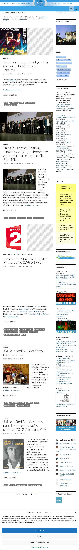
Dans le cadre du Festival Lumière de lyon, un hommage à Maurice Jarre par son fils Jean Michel (25, 154)
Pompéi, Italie (61, 158)
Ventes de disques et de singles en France (64, 371)
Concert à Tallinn (63, 131)
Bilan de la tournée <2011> (65, 349)
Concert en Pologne (64, 134)
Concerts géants (9, 254)
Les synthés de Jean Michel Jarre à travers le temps (65, 312)
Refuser (39, 536)
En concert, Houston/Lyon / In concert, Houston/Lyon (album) (25, 66)
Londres (33, 314)
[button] (76, 512)
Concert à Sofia (62, 138)
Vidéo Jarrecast (10, 105)
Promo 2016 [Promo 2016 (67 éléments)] (62, 66)
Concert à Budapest (64, 142)
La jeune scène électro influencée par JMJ (63, 378)
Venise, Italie (61, 154)
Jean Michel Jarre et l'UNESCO (62, 391)
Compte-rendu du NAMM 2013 (66, 484)
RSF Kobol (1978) (65, 455)
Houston (14, 102)
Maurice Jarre (38, 218)
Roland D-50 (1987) (66, 466)
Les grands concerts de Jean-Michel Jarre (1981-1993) (24, 260)
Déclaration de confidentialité (39, 547)
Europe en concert (11, 317)
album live (12, 79)
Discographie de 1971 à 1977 (65, 275)
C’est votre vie (24, 309)
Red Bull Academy (23, 405)
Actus (5, 144)
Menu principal (76, 8)
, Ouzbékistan (66, 117)
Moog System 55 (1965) (68, 443)
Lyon (21, 102)
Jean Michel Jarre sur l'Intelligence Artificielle (64, 382)
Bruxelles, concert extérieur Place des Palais (64, 149)
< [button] (58, 34)
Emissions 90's (39, 329)
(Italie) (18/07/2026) (64, 105)
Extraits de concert (25, 254)
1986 (6, 102)
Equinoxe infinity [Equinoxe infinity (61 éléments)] (63, 75)
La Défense (33, 332)
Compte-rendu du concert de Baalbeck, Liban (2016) (66, 342)
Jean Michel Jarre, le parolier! (65, 283)
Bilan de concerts (11, 329)
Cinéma (13, 218)
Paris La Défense (43, 314)
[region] (66, 35)
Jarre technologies (17, 403)
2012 (6, 403)
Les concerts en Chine (12, 334)
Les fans (29, 403)
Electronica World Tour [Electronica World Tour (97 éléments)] (64, 63)
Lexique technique (62, 318)
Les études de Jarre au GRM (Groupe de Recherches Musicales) (65, 279)
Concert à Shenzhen (64, 169)
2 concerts (23, 19)
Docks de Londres (26, 329)
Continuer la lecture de (12, 90)
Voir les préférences (39, 542)
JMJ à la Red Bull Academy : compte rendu (24, 353)
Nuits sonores (10, 405)
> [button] (73, 34)
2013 (6, 218)
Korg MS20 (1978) (66, 479)
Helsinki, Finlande (63, 125)
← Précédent (21, 494)
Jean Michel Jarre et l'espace (65, 360)
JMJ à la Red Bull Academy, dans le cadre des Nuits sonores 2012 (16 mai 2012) (24, 425)
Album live (7, 58)
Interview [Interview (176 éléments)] (61, 56)
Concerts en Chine (25, 311)
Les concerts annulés (63, 358)
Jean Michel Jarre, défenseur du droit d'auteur (65, 405)
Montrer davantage (62, 79)
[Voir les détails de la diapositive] (66, 35)
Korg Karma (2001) (66, 462)
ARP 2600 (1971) (65, 458)
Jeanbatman (27, 74)
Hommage (21, 218)
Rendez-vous (30, 102)
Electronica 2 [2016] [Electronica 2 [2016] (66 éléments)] (64, 69)
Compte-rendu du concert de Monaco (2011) (66, 346)
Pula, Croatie (61, 146)
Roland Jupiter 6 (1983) (67, 470)
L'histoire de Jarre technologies (62, 315)
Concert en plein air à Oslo (66, 121)
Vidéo (7, 74)
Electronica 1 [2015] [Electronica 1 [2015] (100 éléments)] (64, 59)
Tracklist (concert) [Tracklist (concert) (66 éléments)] (63, 72)
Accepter (39, 531)
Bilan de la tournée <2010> (65, 351)
